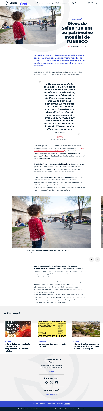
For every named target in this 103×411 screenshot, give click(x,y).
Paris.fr (67, 404)
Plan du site (81, 408)
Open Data (58, 408)
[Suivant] (97, 259)
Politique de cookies (70, 408)
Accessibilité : (41, 408)
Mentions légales (23, 408)
